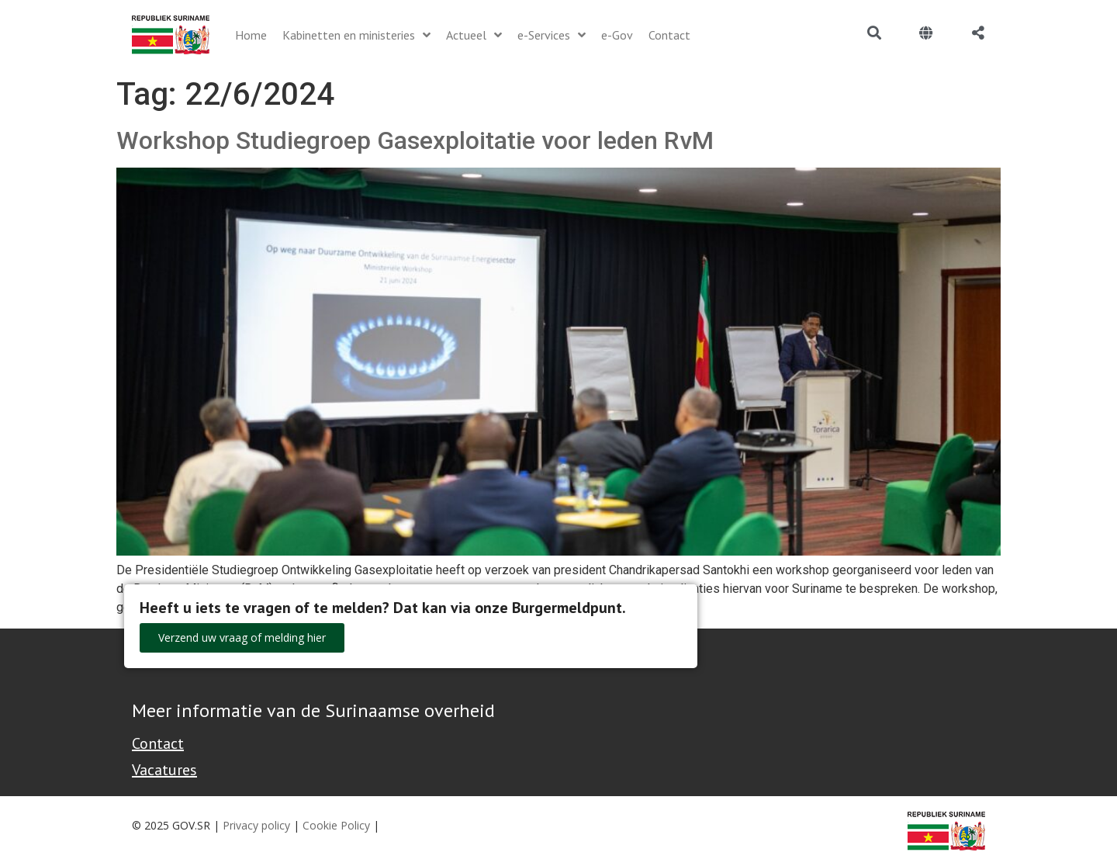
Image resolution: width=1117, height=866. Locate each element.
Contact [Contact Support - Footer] (158, 743)
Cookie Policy (336, 825)
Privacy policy (256, 825)
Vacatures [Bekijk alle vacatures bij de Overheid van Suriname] (164, 770)
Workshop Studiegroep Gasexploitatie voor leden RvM (415, 140)
